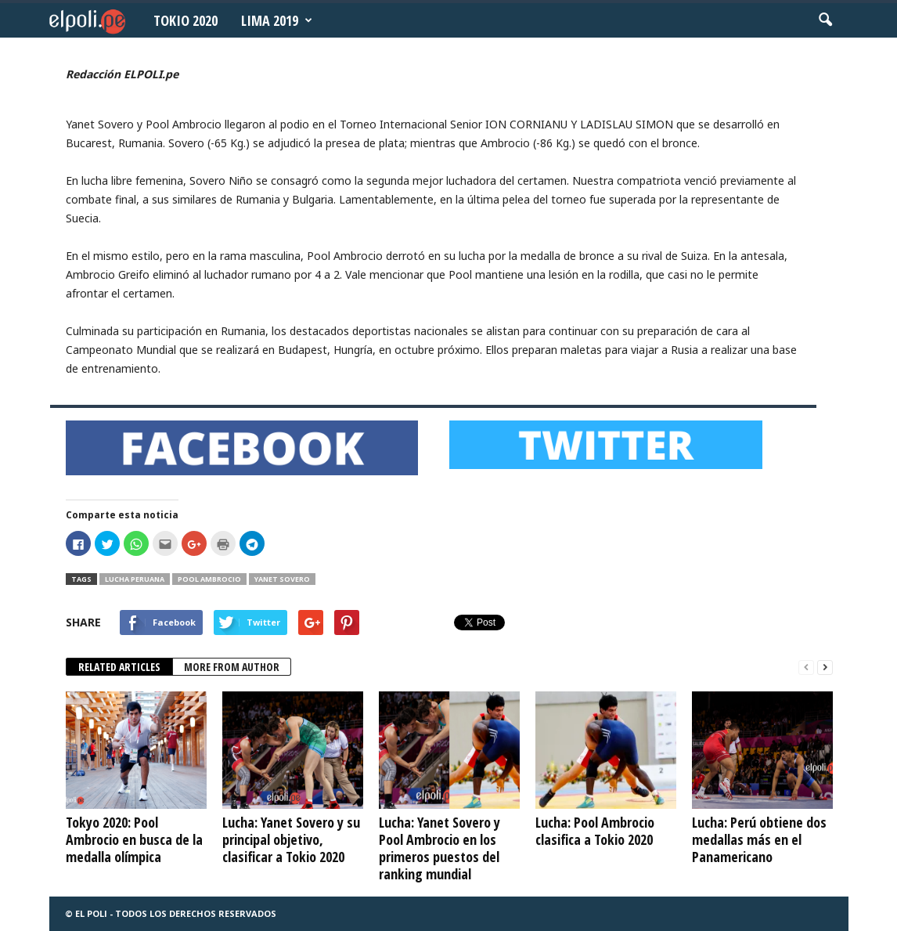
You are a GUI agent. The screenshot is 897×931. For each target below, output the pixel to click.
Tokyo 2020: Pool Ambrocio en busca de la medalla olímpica (134, 839)
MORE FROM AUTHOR (231, 666)
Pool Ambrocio (209, 579)
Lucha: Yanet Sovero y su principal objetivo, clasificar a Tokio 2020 (291, 839)
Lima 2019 (276, 20)
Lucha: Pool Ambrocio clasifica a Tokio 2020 (594, 831)
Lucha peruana (134, 579)
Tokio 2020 (185, 20)
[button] (825, 20)
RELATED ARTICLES (119, 666)
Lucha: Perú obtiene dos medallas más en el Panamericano (759, 839)
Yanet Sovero (282, 579)
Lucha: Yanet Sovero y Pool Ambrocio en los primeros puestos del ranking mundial (439, 848)
